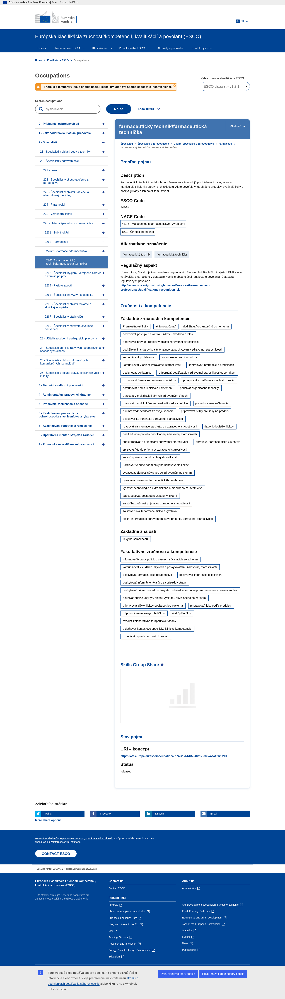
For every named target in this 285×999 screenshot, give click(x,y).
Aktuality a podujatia (170, 48)
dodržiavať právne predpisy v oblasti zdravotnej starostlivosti (161, 341)
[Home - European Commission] (61, 17)
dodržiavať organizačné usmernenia (206, 326)
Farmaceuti (225, 143)
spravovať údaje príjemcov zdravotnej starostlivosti (155, 449)
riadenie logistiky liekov (219, 426)
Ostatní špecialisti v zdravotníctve (193, 143)
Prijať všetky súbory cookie (178, 973)
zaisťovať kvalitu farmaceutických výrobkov (150, 511)
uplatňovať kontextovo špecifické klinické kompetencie (157, 628)
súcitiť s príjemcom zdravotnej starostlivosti (150, 457)
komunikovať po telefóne (138, 357)
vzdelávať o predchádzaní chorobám (146, 636)
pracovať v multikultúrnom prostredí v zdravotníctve (155, 403)
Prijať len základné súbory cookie (223, 973)
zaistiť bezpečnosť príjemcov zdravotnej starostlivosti (156, 503)
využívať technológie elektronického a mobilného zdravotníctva (162, 488)
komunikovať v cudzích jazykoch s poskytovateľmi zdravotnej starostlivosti (170, 567)
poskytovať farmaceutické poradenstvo (147, 574)
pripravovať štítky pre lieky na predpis (205, 411)
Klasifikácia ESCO (58, 60)
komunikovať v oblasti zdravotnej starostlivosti (152, 364)
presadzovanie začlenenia (211, 403)
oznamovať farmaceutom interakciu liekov (149, 380)
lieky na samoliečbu (135, 539)
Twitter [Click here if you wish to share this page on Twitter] (48, 813)
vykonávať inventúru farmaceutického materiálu (153, 480)
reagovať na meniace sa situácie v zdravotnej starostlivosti (160, 426)
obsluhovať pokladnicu (137, 372)
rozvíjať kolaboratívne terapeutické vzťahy (149, 621)
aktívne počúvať (165, 326)
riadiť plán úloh (181, 613)
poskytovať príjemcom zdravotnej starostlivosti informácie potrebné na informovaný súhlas (180, 590)
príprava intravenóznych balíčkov (144, 613)
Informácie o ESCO (67, 48)
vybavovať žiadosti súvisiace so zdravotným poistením (157, 472)
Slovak (243, 21)
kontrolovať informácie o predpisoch (211, 364)
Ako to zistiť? (69, 2)
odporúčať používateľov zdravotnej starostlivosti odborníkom (197, 372)
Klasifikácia (99, 48)
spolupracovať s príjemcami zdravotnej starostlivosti (156, 441)
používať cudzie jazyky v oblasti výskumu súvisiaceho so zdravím (164, 597)
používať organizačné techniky (199, 388)
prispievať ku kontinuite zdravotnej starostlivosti (153, 418)
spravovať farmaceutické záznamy (217, 441)
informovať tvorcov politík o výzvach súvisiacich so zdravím (160, 559)
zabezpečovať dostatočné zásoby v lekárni (150, 495)
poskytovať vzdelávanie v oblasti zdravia (208, 380)
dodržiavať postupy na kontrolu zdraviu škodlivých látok (158, 334)
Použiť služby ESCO (132, 48)
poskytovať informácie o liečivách (200, 574)
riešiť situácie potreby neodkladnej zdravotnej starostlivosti (160, 434)
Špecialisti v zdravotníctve (153, 143)
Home (38, 60)
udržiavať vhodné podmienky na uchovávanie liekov (156, 464)
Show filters (146, 108)
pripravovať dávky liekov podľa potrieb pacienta (153, 605)
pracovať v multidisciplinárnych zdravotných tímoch (155, 395)
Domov (42, 48)
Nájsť (118, 109)
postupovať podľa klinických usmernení (147, 388)
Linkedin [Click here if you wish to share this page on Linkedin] (160, 813)
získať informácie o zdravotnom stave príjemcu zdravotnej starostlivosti (168, 518)
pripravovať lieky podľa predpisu (210, 605)
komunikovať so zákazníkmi (179, 357)
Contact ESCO (117, 888)
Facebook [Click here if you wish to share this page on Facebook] (105, 813)
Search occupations (48, 101)
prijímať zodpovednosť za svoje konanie (148, 411)
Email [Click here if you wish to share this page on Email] (213, 813)
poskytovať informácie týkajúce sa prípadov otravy (155, 582)
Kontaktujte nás (201, 48)
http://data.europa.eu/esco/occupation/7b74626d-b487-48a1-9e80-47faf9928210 (173, 756)
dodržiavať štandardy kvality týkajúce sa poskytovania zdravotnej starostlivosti (172, 349)
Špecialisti (126, 143)
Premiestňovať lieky (135, 326)
